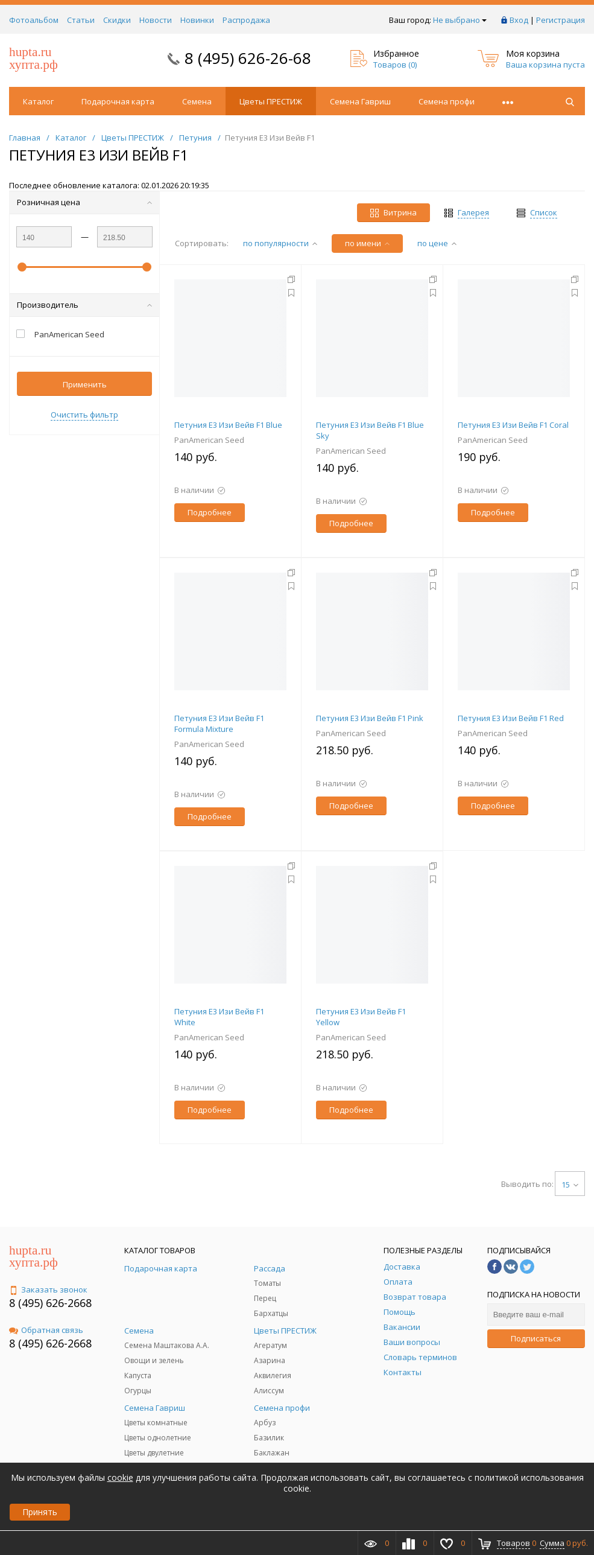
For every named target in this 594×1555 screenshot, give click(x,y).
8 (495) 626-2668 (50, 1303)
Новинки (197, 19)
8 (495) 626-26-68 (248, 58)
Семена (197, 101)
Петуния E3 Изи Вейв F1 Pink (369, 718)
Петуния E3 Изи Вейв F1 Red (511, 718)
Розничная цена (84, 202)
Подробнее (210, 512)
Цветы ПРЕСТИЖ (270, 101)
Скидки (117, 19)
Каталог (38, 101)
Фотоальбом (33, 19)
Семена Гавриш (360, 101)
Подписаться (536, 1338)
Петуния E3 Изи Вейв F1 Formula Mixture (219, 723)
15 (569, 1184)
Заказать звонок (48, 1289)
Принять (39, 1512)
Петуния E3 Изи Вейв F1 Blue (228, 424)
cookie (120, 1477)
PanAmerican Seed (209, 439)
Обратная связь (46, 1329)
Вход (519, 19)
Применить (85, 384)
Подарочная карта (117, 101)
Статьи (81, 19)
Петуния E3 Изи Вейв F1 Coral (513, 424)
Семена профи (447, 101)
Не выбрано (460, 19)
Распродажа (246, 19)
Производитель (84, 304)
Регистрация (560, 19)
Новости (155, 19)
